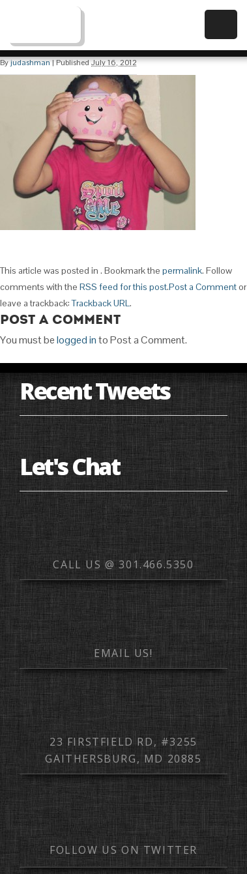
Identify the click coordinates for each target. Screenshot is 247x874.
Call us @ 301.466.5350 (123, 564)
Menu (221, 24)
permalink (182, 270)
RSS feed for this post (123, 287)
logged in (76, 340)
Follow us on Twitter (123, 850)
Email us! (123, 653)
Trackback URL (101, 303)
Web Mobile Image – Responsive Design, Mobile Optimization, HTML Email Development (44, 25)
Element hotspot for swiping (224, 437)
